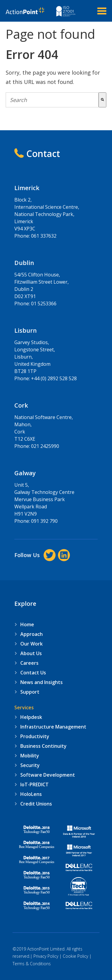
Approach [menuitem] (31, 634)
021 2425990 (45, 446)
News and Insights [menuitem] (41, 682)
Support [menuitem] (29, 692)
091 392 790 (44, 521)
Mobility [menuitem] (29, 755)
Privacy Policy (45, 956)
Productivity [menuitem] (34, 736)
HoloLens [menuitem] (31, 794)
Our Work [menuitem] (31, 643)
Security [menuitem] (30, 765)
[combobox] (52, 99)
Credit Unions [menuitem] (36, 803)
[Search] (102, 99)
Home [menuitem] (27, 624)
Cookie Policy (75, 956)
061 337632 (43, 236)
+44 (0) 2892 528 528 (54, 378)
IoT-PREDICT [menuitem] (34, 784)
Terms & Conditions (32, 963)
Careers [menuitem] (29, 663)
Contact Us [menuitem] (33, 672)
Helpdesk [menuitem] (31, 717)
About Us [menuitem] (31, 653)
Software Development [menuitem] (47, 775)
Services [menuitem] (24, 707)
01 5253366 (43, 303)
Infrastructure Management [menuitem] (53, 726)
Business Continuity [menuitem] (43, 746)
